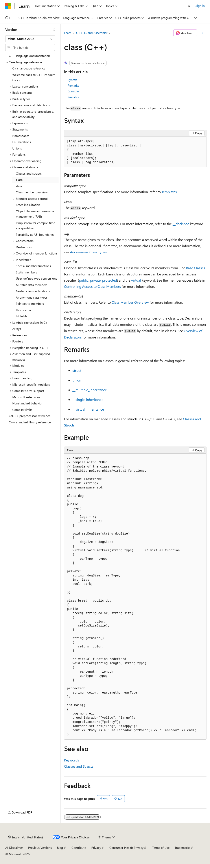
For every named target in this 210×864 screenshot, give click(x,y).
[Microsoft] (8, 6)
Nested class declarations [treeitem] (33, 291)
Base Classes (195, 268)
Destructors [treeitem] (24, 247)
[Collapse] (54, 30)
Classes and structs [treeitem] (29, 173)
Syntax (72, 80)
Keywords (71, 760)
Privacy (96, 847)
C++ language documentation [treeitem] (29, 56)
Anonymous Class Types (88, 252)
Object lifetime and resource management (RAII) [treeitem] (35, 214)
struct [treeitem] (20, 186)
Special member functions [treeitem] (33, 266)
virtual (136, 280)
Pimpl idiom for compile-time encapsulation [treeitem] (35, 225)
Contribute (79, 847)
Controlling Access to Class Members (92, 286)
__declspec (181, 223)
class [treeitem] (19, 180)
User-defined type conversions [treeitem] (36, 278)
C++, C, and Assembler (91, 33)
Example (73, 91)
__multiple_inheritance (89, 389)
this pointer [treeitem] (23, 310)
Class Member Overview (130, 302)
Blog (60, 847)
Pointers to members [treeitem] (30, 303)
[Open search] (189, 6)
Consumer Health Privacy (126, 847)
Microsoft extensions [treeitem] (26, 397)
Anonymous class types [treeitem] (32, 297)
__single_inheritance (87, 399)
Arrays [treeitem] (16, 329)
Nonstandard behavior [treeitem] (27, 403)
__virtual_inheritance (88, 409)
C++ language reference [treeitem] (28, 68)
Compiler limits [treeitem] (22, 410)
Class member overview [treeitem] (32, 192)
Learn (68, 33)
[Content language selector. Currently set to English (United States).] (25, 837)
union (76, 380)
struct (76, 370)
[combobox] (30, 38)
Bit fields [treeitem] (21, 316)
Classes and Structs (78, 766)
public (83, 280)
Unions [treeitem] (17, 148)
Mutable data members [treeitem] (31, 285)
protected (109, 280)
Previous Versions (40, 847)
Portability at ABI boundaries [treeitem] (35, 234)
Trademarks (182, 847)
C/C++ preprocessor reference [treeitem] (29, 416)
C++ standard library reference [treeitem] (30, 422)
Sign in (200, 6)
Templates (169, 191)
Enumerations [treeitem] (21, 142)
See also (73, 97)
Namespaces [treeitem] (20, 136)
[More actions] (202, 33)
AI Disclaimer (14, 847)
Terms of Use (160, 847)
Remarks (73, 85)
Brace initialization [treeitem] (28, 205)
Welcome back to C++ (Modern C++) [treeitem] (33, 77)
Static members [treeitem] (26, 272)
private (95, 280)
